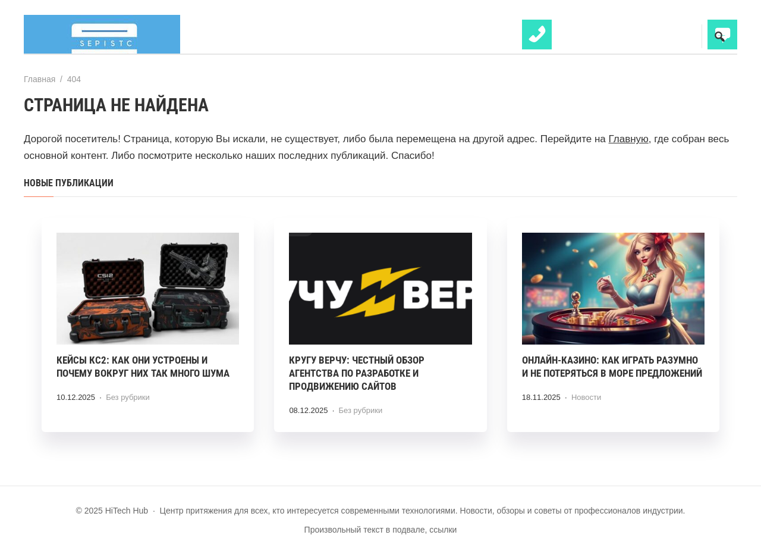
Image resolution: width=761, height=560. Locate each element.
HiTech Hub (113, 34)
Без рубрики (128, 397)
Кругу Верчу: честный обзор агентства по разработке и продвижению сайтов (356, 373)
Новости (586, 397)
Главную (629, 139)
